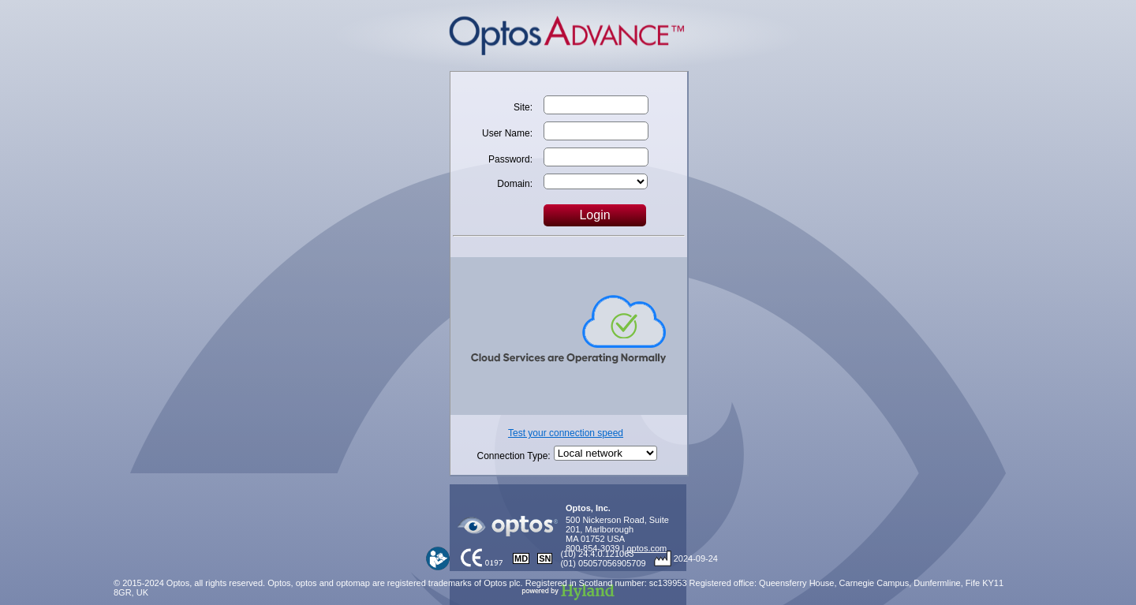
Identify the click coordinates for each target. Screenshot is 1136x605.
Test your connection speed (565, 433)
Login (594, 215)
